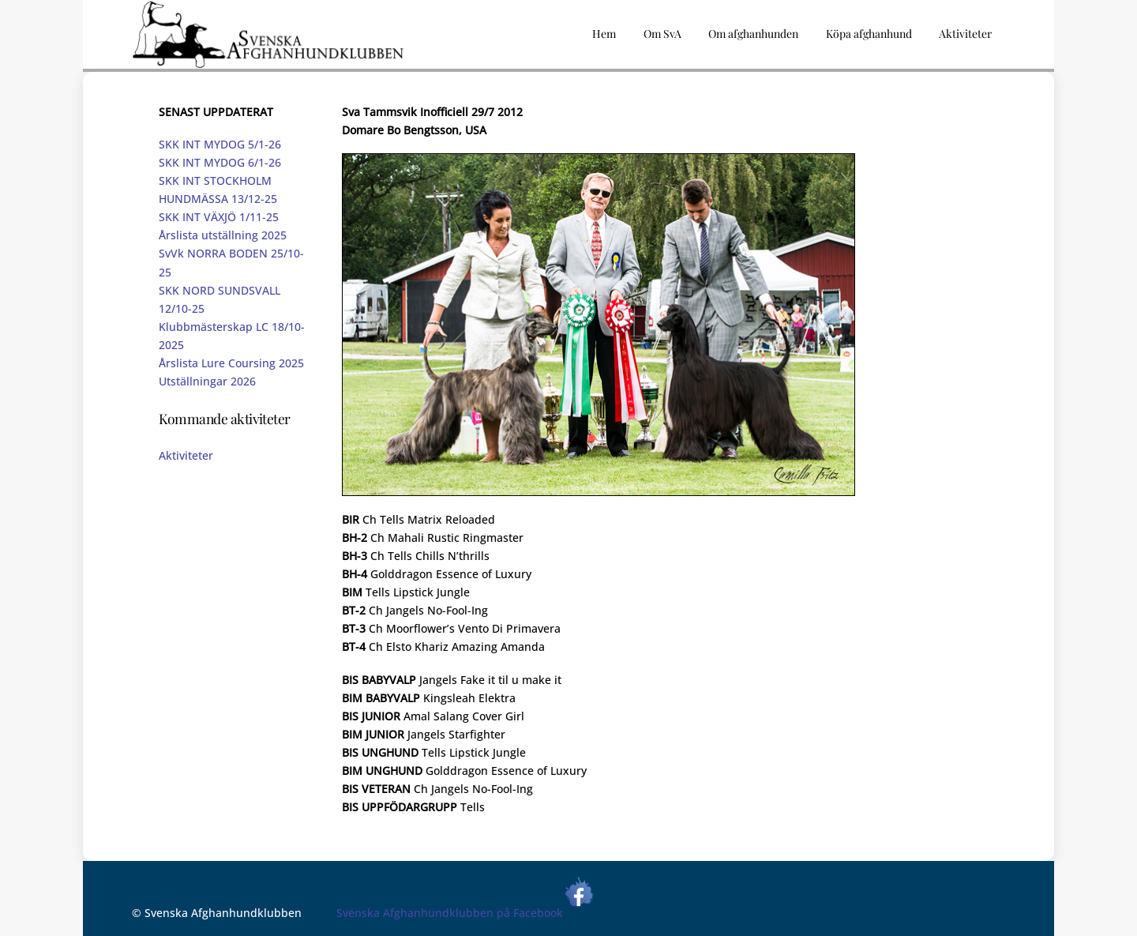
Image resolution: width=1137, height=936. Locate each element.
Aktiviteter (186, 455)
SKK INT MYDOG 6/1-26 (220, 162)
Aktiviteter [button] (965, 33)
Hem (604, 33)
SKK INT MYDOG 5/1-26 (220, 144)
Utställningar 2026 (207, 381)
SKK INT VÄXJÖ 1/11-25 (219, 216)
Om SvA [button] (662, 33)
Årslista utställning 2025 (223, 234)
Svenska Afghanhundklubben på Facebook (465, 912)
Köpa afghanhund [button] (869, 33)
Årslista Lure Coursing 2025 (231, 362)
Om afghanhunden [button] (753, 33)
